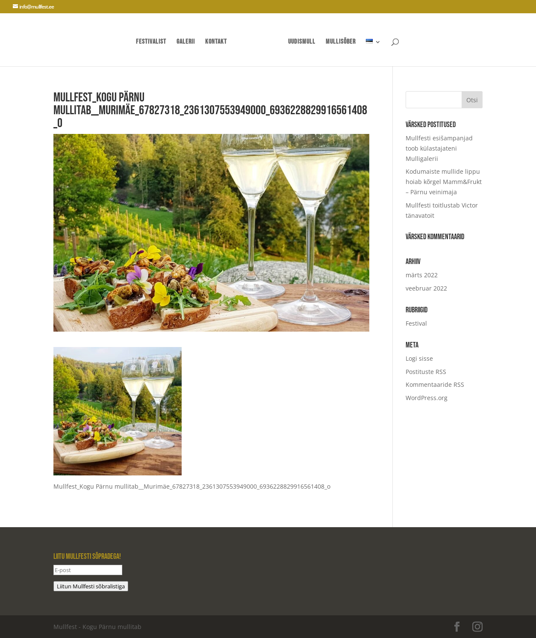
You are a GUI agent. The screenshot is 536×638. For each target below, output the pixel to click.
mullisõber (341, 42)
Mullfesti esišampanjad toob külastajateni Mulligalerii (439, 148)
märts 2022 (422, 275)
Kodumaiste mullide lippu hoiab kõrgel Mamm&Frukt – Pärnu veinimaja (444, 181)
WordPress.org (427, 398)
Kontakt (216, 42)
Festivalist (151, 42)
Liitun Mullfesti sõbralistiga (91, 586)
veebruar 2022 (426, 288)
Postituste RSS (426, 372)
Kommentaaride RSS (435, 384)
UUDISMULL (301, 42)
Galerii (186, 42)
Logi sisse (419, 358)
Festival (416, 323)
